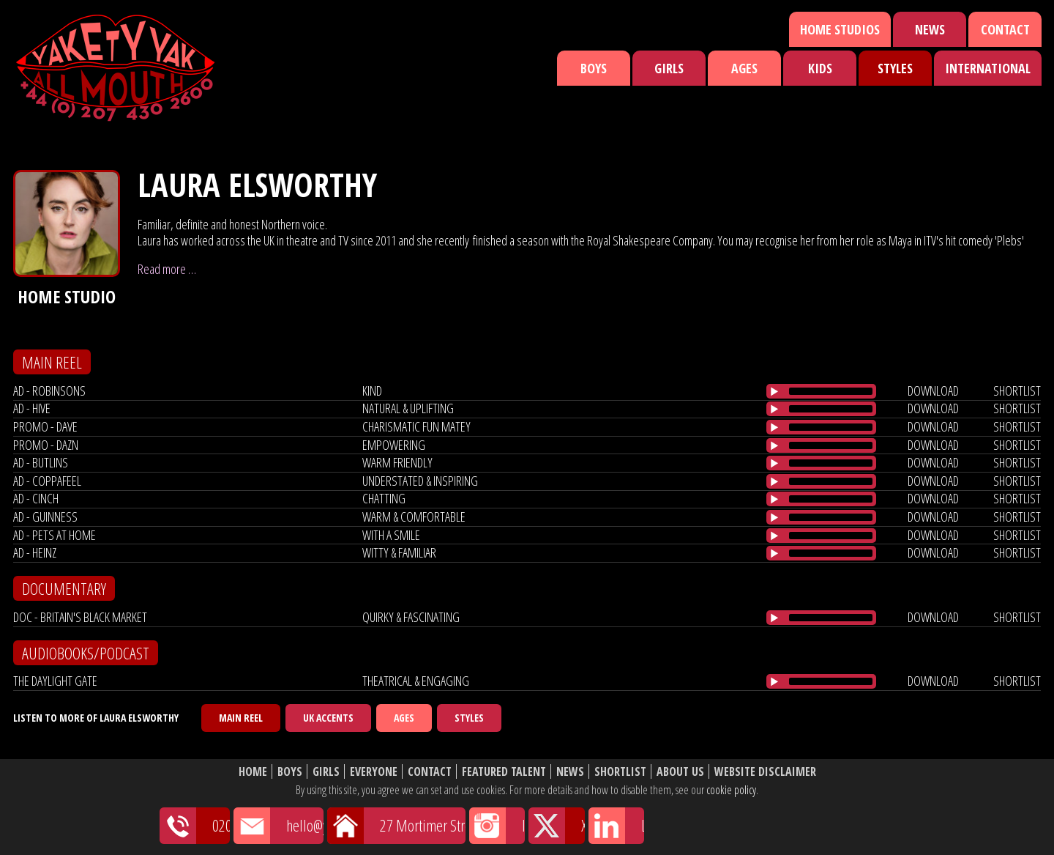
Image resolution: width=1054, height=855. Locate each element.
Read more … (167, 269)
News (930, 29)
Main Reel (241, 718)
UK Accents (328, 718)
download (933, 390)
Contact (1005, 29)
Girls (669, 68)
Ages (744, 68)
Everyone (373, 772)
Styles (895, 68)
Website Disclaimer (765, 772)
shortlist (1017, 390)
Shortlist (620, 772)
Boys (593, 68)
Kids (820, 68)
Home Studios (840, 29)
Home (253, 772)
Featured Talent (504, 772)
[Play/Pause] (774, 391)
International (988, 68)
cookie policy (731, 790)
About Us (680, 772)
